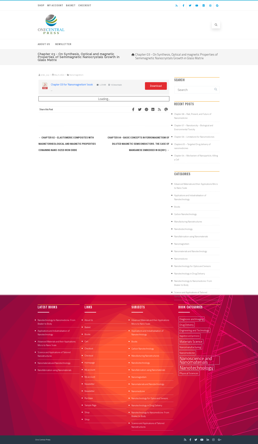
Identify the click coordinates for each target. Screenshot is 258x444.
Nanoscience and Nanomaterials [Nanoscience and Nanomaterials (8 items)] (196, 360)
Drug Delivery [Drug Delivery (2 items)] (187, 325)
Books (177, 206)
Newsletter (63, 44)
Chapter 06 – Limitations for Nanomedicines (194, 136)
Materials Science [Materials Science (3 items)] (191, 341)
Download (156, 86)
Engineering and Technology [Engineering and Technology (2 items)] (194, 330)
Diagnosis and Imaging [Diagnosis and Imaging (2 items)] (192, 319)
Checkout (84, 5)
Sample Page (90, 405)
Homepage (90, 362)
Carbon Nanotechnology (185, 214)
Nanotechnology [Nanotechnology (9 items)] (196, 367)
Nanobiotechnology (183, 229)
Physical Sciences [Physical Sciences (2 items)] (189, 373)
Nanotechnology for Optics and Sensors (192, 266)
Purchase (89, 398)
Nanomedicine (181, 258)
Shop (41, 5)
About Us (44, 44)
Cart (86, 341)
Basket (71, 5)
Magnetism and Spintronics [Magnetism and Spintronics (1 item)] (189, 336)
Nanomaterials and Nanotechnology (190, 251)
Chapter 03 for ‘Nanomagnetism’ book (72, 84)
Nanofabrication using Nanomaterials (191, 236)
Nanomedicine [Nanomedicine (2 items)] (187, 353)
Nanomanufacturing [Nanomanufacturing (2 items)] (190, 347)
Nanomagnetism (76, 74)
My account (55, 5)
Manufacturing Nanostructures (188, 221)
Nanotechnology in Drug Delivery (189, 273)
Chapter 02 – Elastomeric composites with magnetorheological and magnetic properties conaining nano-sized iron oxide (67, 144)
